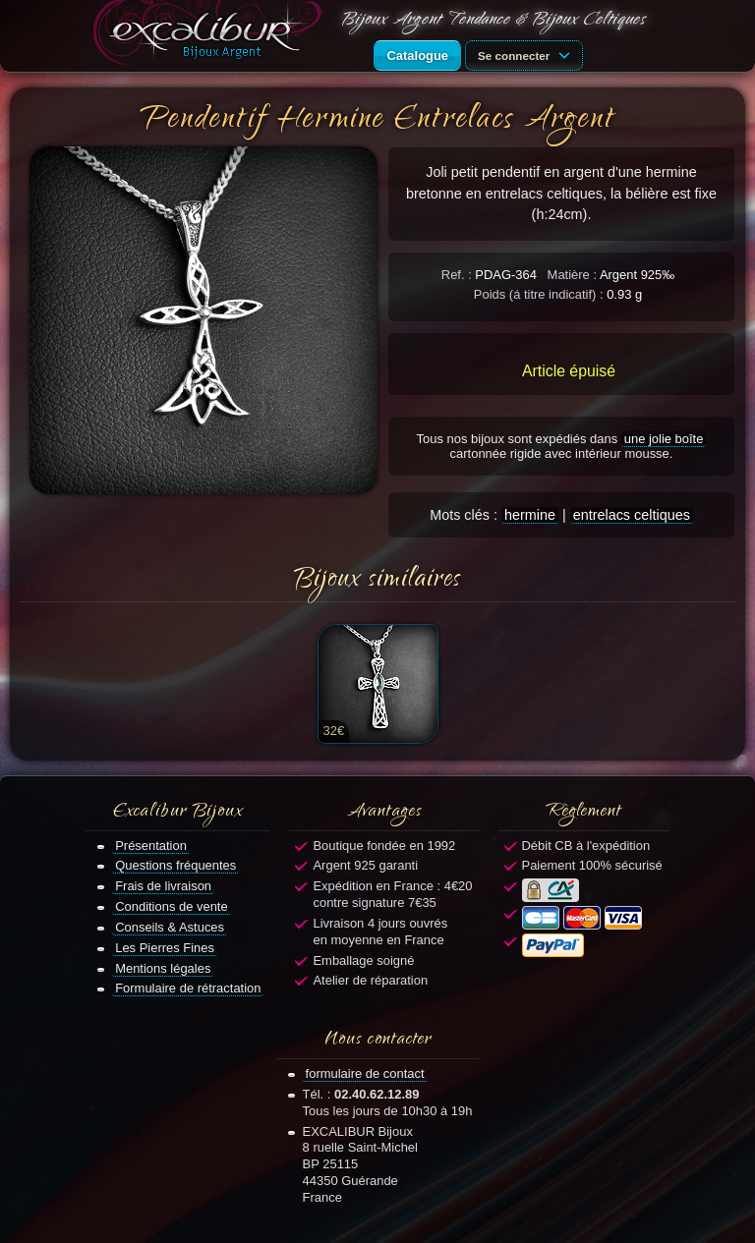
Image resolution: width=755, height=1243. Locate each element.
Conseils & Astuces (169, 927)
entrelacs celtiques (631, 515)
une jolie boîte (664, 438)
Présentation (151, 845)
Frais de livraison (163, 885)
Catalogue (417, 55)
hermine (529, 515)
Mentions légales (162, 968)
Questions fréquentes (175, 865)
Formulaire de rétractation (188, 988)
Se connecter (527, 54)
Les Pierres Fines (164, 947)
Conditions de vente (171, 906)
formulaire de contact (365, 1073)
